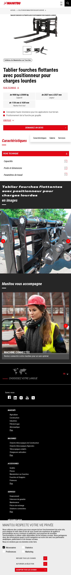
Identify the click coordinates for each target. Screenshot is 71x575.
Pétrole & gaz (15, 424)
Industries (13, 421)
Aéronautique (15, 427)
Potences (13, 480)
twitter (32, 397)
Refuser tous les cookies (31, 558)
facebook (8, 397)
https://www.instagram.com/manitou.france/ (20, 397)
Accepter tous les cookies (31, 570)
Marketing (29, 552)
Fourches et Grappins (17, 477)
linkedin (14, 397)
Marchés (12, 410)
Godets (12, 468)
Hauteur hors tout (19, 106)
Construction (14, 418)
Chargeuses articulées (18, 452)
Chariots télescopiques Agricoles (22, 446)
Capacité (19, 98)
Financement (14, 496)
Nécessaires (11, 547)
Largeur (51, 98)
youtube (26, 397)
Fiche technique (9, 88)
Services (11, 492)
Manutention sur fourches (19, 474)
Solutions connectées (18, 509)
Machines (12, 438)
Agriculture (14, 415)
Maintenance (14, 502)
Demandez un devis (46, 127)
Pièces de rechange (17, 505)
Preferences (11, 552)
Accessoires (13, 463)
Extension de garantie (17, 499)
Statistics (29, 547)
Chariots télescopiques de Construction (24, 443)
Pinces (12, 471)
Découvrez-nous (15, 520)
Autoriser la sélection (31, 564)
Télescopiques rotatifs (18, 449)
